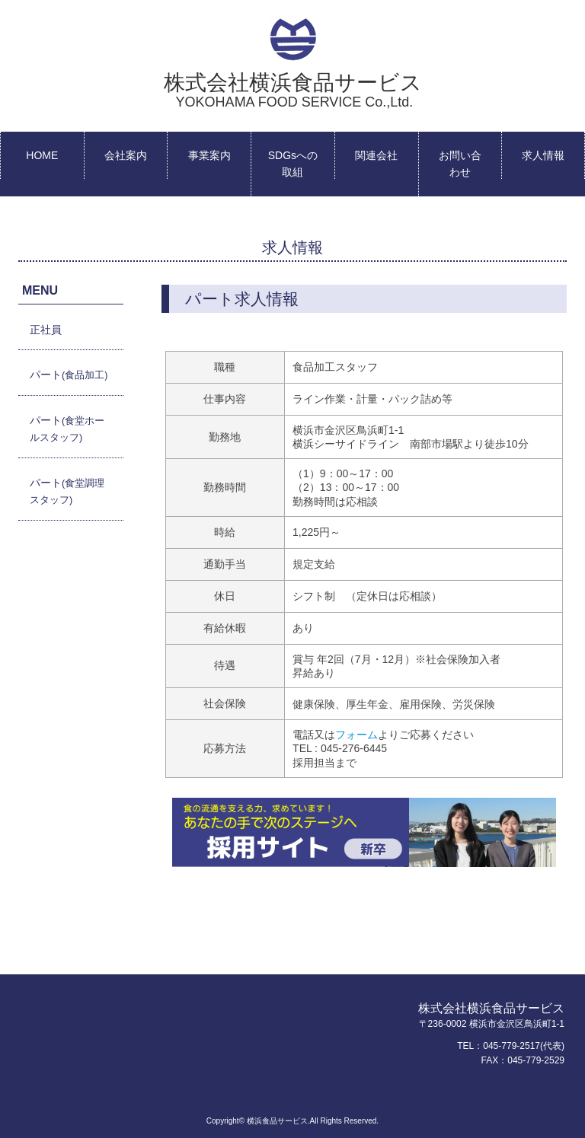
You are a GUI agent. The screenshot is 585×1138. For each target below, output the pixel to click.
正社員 (46, 330)
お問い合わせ (460, 163)
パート (68, 374)
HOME (42, 155)
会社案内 (125, 155)
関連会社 (376, 155)
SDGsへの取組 (293, 163)
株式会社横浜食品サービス (293, 90)
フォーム (356, 734)
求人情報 (543, 155)
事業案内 (209, 155)
